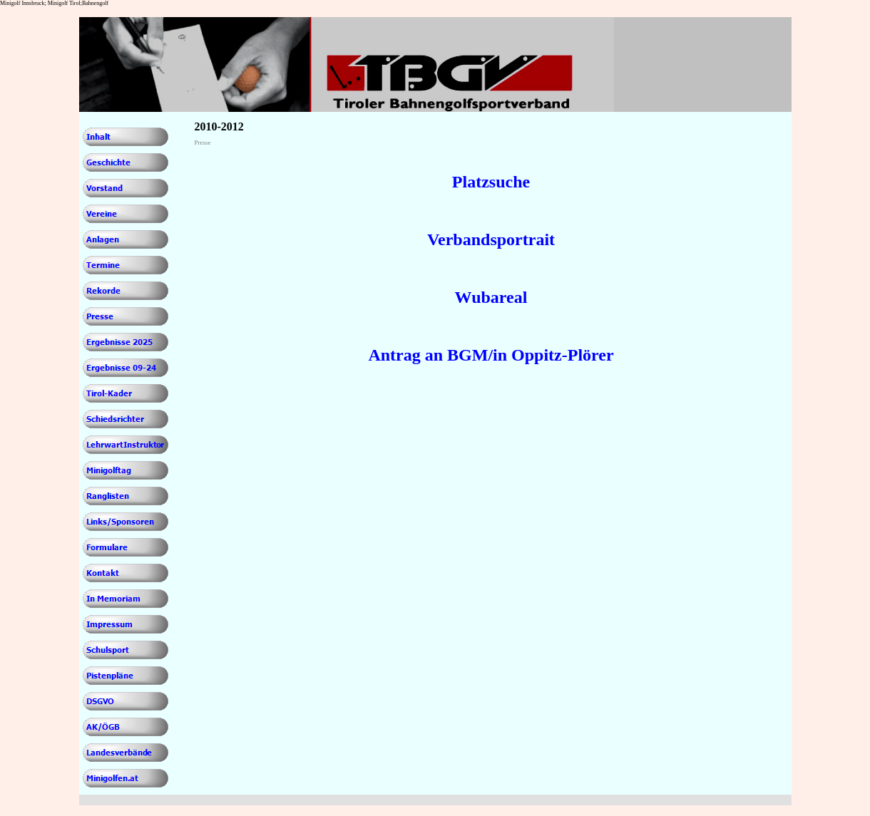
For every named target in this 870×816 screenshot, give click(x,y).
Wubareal (491, 297)
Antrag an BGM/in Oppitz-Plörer (490, 355)
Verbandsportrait (491, 239)
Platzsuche (491, 181)
